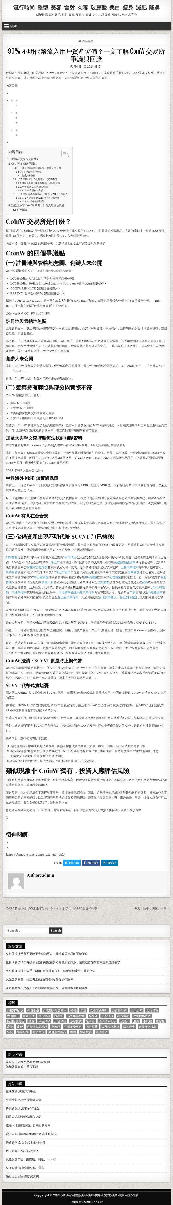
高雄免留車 (155, 592)
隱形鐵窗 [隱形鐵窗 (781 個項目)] (23, 1032)
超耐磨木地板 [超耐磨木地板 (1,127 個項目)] (148, 1026)
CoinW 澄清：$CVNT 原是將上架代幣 (41, 198)
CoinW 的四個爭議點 (24, 163)
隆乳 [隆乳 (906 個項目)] (10, 1032)
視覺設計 (12, 1159)
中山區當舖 (41, 577)
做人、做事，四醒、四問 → (152, 908)
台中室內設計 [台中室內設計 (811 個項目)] (99, 1010)
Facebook (91, 863)
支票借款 (104, 582)
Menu (13, 26)
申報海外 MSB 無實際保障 (35, 187)
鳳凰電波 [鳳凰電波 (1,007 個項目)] (101, 1032)
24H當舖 (12, 557)
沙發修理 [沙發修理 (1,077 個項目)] (60, 1021)
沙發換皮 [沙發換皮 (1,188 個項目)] (76, 1021)
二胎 (132, 592)
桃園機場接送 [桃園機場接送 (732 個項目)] (142, 1016)
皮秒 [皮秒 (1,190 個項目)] (20, 1026)
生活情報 (12, 1100)
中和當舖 (12, 572)
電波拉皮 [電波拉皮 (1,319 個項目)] (38, 1032)
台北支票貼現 (107, 597)
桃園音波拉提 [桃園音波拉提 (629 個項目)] (16, 1021)
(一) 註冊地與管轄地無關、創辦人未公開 (39, 168)
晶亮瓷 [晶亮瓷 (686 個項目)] (93, 1016)
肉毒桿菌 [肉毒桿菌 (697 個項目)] (92, 1026)
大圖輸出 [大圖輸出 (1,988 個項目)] (13, 1016)
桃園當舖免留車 (125, 562)
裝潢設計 (12, 1168)
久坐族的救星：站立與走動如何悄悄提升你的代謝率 (39, 979)
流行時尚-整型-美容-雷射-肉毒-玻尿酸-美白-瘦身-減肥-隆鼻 (86, 7)
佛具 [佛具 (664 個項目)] (73, 1010)
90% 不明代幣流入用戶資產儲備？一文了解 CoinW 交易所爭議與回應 (86, 54)
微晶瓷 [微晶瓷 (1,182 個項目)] (58, 1016)
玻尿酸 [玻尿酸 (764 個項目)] (160, 1021)
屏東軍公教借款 (37, 567)
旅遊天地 (12, 1125)
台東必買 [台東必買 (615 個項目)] (152, 1010)
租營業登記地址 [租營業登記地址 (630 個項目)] (37, 1026)
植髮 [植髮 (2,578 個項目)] (31, 1021)
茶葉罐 (33, 1066)
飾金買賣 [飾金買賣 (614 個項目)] (86, 1032)
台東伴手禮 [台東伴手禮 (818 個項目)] (119, 1010)
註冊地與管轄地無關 (31, 172)
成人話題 (12, 1151)
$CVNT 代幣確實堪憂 (33, 201)
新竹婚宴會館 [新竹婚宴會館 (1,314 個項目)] (76, 1016)
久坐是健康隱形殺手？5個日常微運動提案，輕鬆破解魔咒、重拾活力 (51, 971)
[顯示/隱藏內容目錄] (63, 153)
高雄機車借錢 (67, 592)
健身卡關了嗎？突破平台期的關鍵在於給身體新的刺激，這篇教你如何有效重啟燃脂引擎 (63, 962)
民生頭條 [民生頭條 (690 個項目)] (44, 1021)
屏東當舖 (133, 572)
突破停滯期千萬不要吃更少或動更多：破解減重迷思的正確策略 (47, 953)
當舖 (145, 582)
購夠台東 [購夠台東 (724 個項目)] (129, 1026)
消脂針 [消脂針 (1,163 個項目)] (124, 1021)
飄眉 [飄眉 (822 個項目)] (73, 1032)
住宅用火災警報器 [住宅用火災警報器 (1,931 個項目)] (54, 1010)
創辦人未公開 (28, 175)
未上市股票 (63, 572)
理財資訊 (12, 1134)
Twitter (72, 863)
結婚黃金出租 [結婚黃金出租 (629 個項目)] (73, 1026)
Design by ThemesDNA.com (86, 1201)
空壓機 (27, 1062)
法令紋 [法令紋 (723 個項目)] (90, 1021)
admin (77, 66)
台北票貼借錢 (128, 597)
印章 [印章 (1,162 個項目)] (83, 1010)
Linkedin (109, 863)
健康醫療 (12, 1091)
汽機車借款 (19, 592)
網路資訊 (12, 1116)
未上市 (55, 562)
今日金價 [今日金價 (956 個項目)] (33, 1010)
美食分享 (12, 1142)
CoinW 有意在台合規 (32, 190)
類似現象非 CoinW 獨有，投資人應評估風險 (37, 205)
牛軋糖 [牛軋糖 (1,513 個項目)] (147, 1021)
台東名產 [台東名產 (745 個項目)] (136, 1010)
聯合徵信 (87, 41)
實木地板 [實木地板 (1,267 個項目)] (44, 1016)
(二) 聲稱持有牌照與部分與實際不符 (37, 179)
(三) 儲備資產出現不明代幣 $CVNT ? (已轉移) (43, 194)
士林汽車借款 (129, 567)
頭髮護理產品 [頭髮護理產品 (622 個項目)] (57, 1032)
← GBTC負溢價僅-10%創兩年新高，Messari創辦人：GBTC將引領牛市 (50, 908)
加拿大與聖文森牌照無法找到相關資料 (41, 183)
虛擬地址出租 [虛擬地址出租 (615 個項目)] (110, 1026)
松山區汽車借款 (68, 597)
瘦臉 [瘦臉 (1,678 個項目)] (10, 1026)
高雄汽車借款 (85, 592)
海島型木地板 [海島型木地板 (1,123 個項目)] (107, 1021)
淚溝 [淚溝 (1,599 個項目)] (136, 1021)
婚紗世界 (12, 1176)
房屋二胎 (47, 582)
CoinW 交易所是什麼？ (25, 159)
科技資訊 (12, 1108)
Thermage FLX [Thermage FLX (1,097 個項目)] (15, 1010)
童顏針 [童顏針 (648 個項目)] (55, 1026)
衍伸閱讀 (22, 210)
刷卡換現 (70, 557)
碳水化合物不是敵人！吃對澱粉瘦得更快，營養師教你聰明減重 (47, 988)
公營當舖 (115, 577)
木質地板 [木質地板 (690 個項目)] (107, 1016)
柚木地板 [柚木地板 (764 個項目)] (123, 1016)
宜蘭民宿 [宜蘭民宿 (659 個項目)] (28, 1016)
